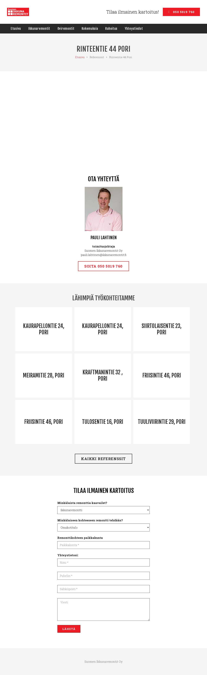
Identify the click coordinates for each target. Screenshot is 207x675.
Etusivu (79, 57)
